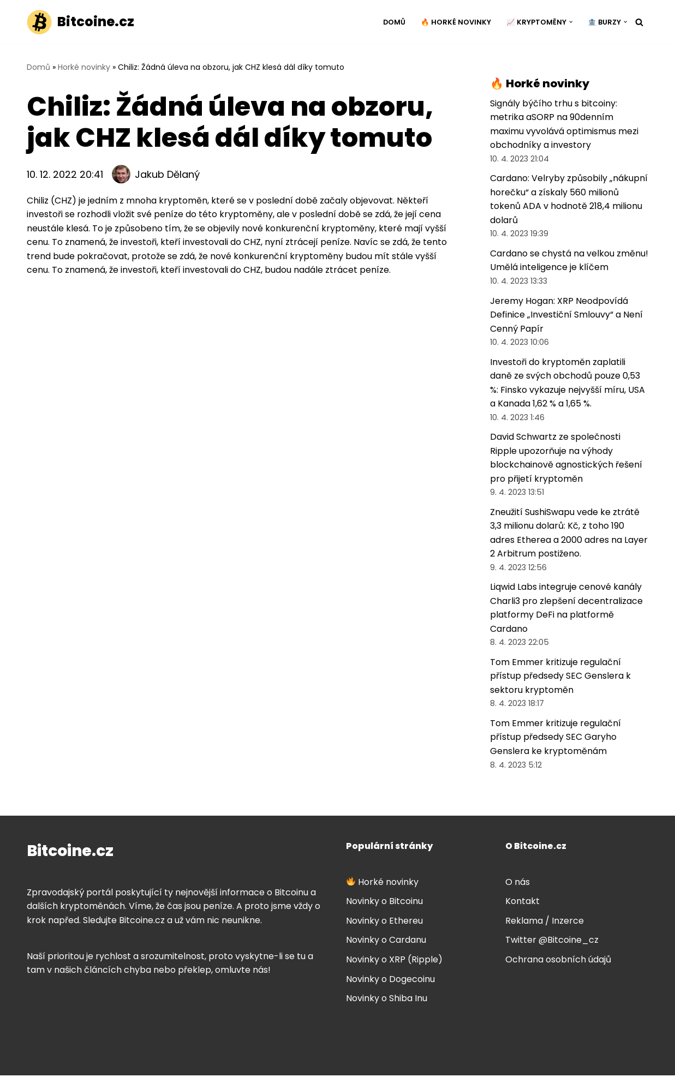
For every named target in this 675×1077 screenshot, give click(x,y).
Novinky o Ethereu (384, 922)
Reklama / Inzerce (544, 922)
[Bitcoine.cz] (80, 22)
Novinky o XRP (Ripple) (394, 961)
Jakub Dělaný (167, 174)
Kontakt (522, 903)
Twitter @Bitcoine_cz (552, 942)
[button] (570, 21)
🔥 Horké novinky (456, 22)
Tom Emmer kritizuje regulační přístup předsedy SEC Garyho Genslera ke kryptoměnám (555, 739)
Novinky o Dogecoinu (390, 980)
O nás (517, 883)
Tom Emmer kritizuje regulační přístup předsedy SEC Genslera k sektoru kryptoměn (560, 677)
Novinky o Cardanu (386, 942)
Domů (394, 22)
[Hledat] (639, 22)
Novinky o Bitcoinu (384, 903)
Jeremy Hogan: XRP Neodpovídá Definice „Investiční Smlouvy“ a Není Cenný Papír (566, 315)
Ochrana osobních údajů (558, 961)
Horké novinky (84, 67)
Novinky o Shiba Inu (386, 1000)
